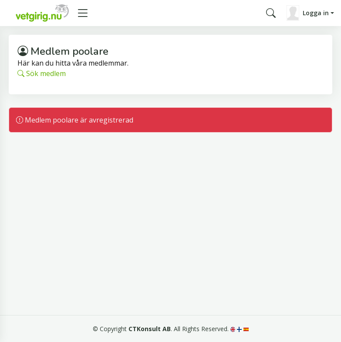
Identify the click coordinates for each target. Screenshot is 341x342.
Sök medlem (41, 73)
